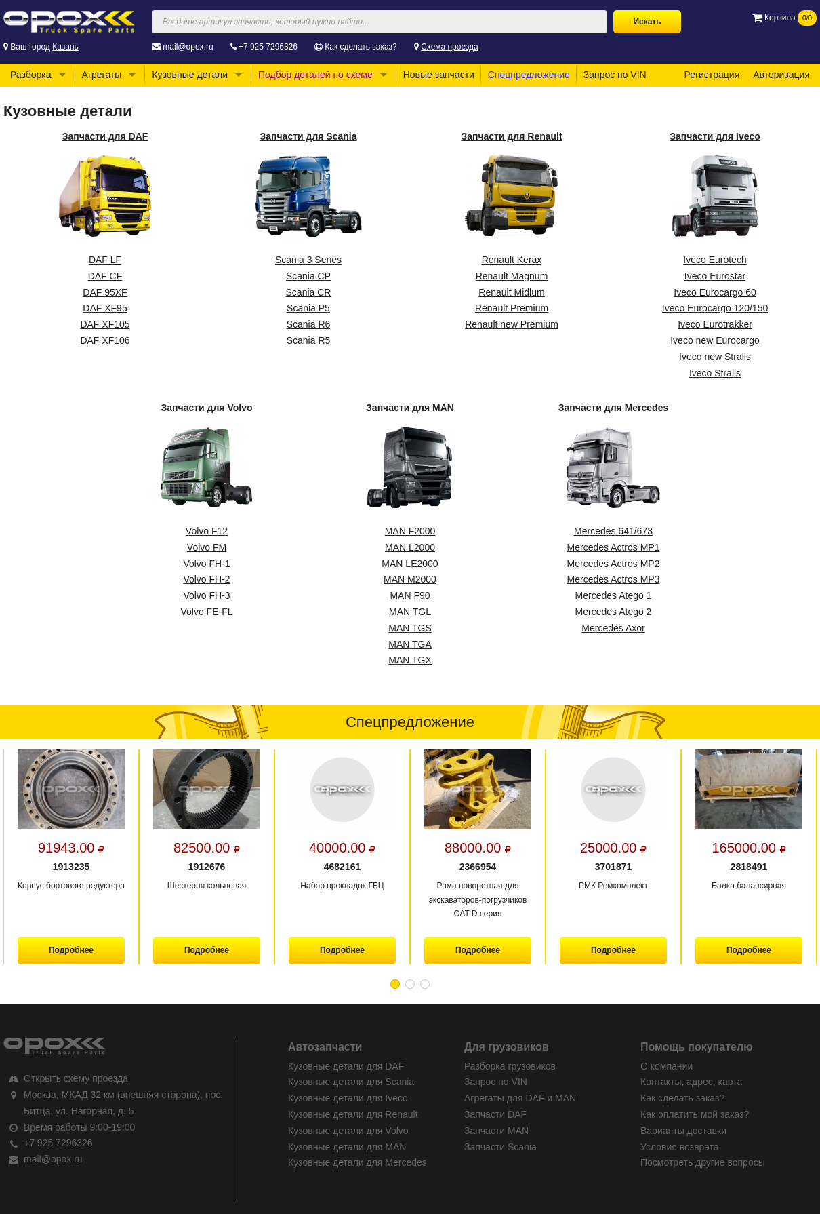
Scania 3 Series (308, 259)
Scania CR (308, 292)
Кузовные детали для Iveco (348, 1098)
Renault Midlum (511, 292)
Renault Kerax (512, 259)
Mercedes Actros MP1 (613, 547)
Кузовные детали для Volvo (348, 1130)
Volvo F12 (207, 531)
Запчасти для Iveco (715, 136)
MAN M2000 (410, 579)
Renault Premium (511, 307)
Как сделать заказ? (360, 47)
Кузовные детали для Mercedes (357, 1162)
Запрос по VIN (615, 74)
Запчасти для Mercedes (613, 407)
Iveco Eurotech (714, 259)
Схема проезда (449, 47)
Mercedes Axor (612, 628)
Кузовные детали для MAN (347, 1146)
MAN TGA (410, 644)
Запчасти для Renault (511, 136)
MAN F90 (410, 595)
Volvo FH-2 (206, 579)
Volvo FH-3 (206, 595)
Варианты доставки (683, 1130)
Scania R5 (309, 340)
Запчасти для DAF (105, 136)
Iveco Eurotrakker (715, 324)
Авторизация (781, 74)
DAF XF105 (104, 324)
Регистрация (711, 74)
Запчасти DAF (495, 1114)
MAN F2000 (410, 531)
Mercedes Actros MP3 (613, 579)
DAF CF (105, 276)
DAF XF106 (104, 340)
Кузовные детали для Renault (353, 1114)
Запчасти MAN (496, 1130)
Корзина (784, 17)
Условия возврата (679, 1146)
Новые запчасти (438, 74)
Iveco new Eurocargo (715, 340)
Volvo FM (206, 547)
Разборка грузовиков (510, 1066)
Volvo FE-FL (206, 611)
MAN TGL (410, 611)
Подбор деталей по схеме (315, 74)
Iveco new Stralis (715, 356)
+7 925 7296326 (268, 47)
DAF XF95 (105, 307)
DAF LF (105, 259)
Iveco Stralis (715, 373)
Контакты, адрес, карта (691, 1081)
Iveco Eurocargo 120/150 (715, 307)
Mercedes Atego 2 (613, 611)
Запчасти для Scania (308, 136)
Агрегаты (102, 74)
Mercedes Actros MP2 (613, 563)
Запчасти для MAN (410, 407)
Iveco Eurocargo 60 (715, 292)
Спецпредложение (529, 74)
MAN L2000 (410, 547)
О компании (666, 1066)
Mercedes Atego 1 (613, 595)
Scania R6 (309, 324)
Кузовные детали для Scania (351, 1081)
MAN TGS (410, 628)
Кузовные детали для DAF (346, 1066)
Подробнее (71, 950)
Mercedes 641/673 (613, 531)
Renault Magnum (512, 276)
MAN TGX (410, 659)
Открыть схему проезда (76, 1078)
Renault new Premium (511, 324)
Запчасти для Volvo (207, 407)
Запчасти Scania (500, 1146)
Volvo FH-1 (206, 563)
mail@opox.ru (188, 47)
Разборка (31, 74)
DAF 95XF (105, 292)
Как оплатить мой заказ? (694, 1114)
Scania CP (308, 276)
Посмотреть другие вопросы (702, 1162)
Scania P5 (308, 307)
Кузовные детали (190, 74)
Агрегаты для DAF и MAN (520, 1098)
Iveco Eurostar (714, 276)
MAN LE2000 (410, 563)
